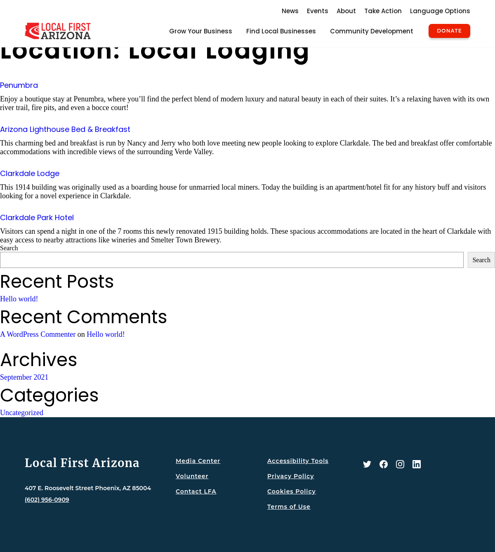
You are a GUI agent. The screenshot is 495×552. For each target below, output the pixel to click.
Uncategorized (21, 413)
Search (9, 247)
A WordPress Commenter (37, 334)
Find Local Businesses (281, 31)
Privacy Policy (290, 476)
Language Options (440, 11)
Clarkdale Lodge (29, 173)
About (346, 11)
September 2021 (24, 377)
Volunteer (192, 476)
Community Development (371, 31)
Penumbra (19, 85)
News (290, 11)
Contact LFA (196, 491)
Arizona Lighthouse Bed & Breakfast (65, 129)
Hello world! (19, 299)
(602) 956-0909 (47, 499)
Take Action (383, 11)
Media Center (198, 461)
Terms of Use (289, 506)
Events (317, 11)
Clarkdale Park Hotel (37, 217)
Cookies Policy (291, 491)
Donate (449, 30)
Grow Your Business (200, 31)
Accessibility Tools (297, 461)
